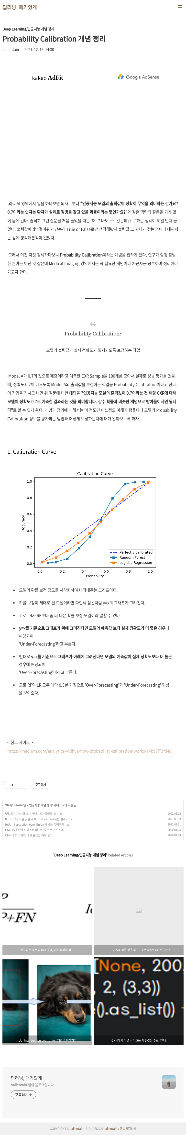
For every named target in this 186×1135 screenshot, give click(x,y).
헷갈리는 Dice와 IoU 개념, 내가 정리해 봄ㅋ (32, 814)
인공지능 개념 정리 (40, 805)
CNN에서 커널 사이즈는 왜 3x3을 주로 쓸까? (32, 830)
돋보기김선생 (128, 1128)
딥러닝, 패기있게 (19, 7)
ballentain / (112, 1128)
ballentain (76, 1128)
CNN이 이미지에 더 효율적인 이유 (26, 835)
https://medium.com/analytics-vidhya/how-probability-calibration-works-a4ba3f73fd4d (89, 751)
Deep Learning (16, 805)
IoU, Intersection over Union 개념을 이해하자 (34, 824)
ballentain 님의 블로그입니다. (33, 1084)
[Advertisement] (138, 76)
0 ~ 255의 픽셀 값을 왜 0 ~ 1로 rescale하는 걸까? (36, 819)
